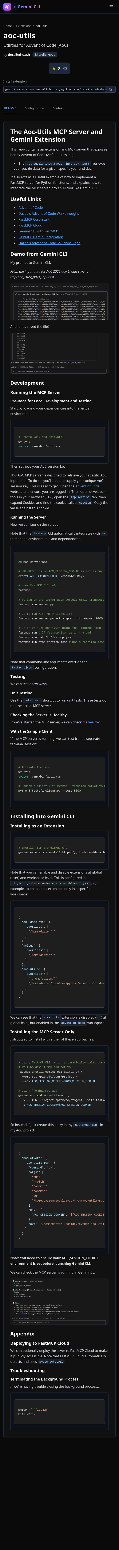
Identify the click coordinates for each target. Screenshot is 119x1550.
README (10, 108)
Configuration (34, 108)
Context (57, 108)
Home (7, 26)
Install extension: (15, 81)
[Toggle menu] (111, 7)
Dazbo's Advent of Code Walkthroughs (49, 213)
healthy (93, 722)
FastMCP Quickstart (34, 219)
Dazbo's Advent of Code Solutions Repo (49, 243)
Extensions (23, 26)
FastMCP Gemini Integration (41, 237)
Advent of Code (31, 207)
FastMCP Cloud (30, 225)
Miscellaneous (45, 54)
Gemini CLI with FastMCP (38, 231)
